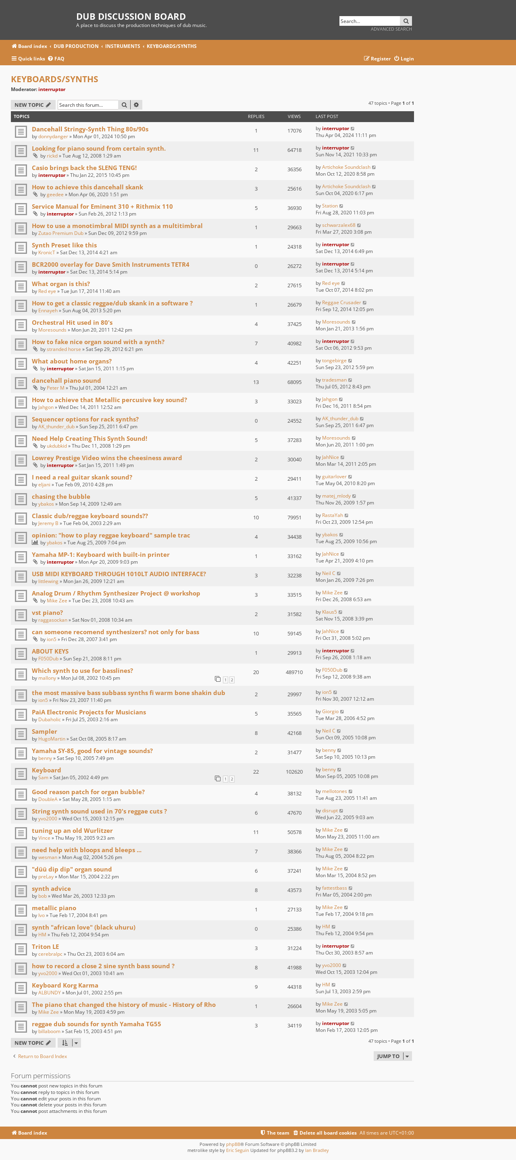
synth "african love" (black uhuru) (83, 927)
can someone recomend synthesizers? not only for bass (115, 632)
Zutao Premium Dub (60, 233)
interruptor (51, 89)
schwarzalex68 (339, 225)
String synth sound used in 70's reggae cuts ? (99, 811)
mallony (47, 677)
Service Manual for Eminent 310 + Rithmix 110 (102, 206)
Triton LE (45, 946)
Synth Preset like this (64, 245)
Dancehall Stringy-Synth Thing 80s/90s (90, 129)
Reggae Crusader (341, 302)
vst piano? (47, 612)
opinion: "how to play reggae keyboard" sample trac (111, 535)
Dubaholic (49, 719)
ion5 (51, 639)
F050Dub (48, 658)
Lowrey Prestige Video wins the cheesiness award (107, 458)
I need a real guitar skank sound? (82, 477)
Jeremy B (48, 523)
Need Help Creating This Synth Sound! (89, 438)
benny (45, 758)
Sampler (44, 731)
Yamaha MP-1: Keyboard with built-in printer (101, 554)
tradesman (334, 379)
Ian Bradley (317, 1150)
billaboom (49, 1031)
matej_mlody (336, 495)
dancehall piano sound (66, 380)
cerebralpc (50, 953)
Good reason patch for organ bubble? (88, 792)
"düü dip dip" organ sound (72, 869)
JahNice (330, 457)
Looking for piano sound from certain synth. (99, 148)
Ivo (41, 915)
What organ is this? (61, 284)
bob (42, 895)
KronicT (46, 252)
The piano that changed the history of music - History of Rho (124, 1004)
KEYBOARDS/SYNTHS (54, 79)
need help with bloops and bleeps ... (86, 850)
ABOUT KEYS (50, 651)
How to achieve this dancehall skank (87, 187)
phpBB (233, 1144)
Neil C (328, 573)
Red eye (47, 291)
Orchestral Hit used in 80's (72, 322)
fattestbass (334, 887)
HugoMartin (51, 738)
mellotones (334, 791)
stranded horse (64, 349)
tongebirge (334, 360)
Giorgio (330, 711)
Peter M (55, 387)
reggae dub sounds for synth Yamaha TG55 (96, 1024)
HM (42, 934)
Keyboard (46, 770)
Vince (44, 837)
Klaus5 (329, 611)
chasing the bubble (61, 496)
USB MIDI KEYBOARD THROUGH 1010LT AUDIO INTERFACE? (119, 574)
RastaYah (332, 515)
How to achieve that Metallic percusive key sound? (109, 400)
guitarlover (334, 476)
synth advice (51, 888)
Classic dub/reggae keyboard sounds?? (90, 516)
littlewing (48, 581)
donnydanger (53, 136)
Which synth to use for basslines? (82, 670)
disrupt (330, 810)
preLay (46, 876)
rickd (52, 155)
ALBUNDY (49, 992)
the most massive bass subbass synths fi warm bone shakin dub (128, 693)
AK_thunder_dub (56, 426)
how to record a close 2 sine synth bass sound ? (103, 966)
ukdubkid (57, 445)
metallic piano (54, 908)
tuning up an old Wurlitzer (72, 830)
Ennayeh (48, 310)
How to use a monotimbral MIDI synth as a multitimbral (117, 226)
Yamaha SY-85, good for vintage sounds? (92, 751)
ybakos (46, 503)
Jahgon (46, 407)
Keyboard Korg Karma (65, 985)
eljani (44, 484)
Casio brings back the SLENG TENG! (84, 168)
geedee (55, 194)
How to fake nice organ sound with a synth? (98, 342)
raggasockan (52, 619)
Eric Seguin (237, 1150)
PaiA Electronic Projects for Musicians (89, 712)
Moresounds (52, 329)
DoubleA (48, 799)
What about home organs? (72, 361)
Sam (43, 777)
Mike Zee (57, 600)
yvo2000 (47, 818)
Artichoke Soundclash (346, 167)
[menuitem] (55, 59)
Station (330, 205)
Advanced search (391, 29)
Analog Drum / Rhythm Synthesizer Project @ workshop (116, 593)
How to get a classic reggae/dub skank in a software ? (112, 303)
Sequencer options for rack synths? (85, 419)
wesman (47, 857)
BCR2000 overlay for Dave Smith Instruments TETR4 (110, 264)
